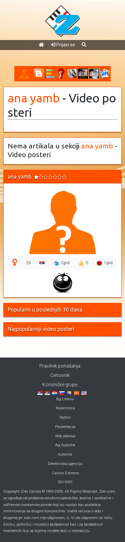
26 (28, 262)
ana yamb (34, 98)
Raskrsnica (65, 408)
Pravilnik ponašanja (59, 366)
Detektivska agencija (65, 464)
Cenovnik (60, 375)
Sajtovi (65, 417)
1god (105, 263)
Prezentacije (65, 427)
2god (62, 263)
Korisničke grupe (59, 384)
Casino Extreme (65, 473)
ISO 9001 (65, 482)
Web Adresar (65, 436)
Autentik (65, 454)
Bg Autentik (65, 445)
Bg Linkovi (65, 399)
